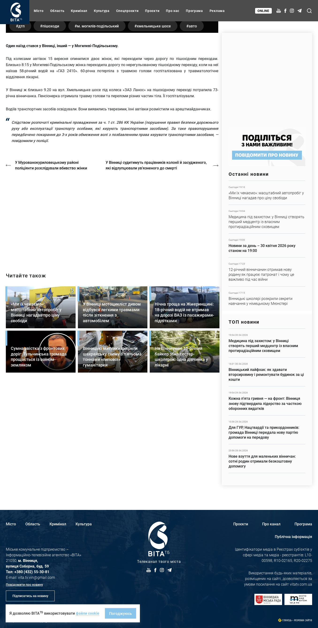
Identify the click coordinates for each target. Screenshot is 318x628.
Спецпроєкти (127, 10)
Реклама (217, 10)
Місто (39, 10)
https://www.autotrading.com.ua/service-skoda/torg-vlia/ (267, 78)
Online (263, 10)
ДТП (22, 131)
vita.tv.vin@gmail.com (36, 577)
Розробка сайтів (303, 620)
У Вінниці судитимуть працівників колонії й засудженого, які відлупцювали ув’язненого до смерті (156, 271)
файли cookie (87, 613)
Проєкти (152, 10)
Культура (102, 10)
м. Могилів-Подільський (101, 131)
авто (198, 131)
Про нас (172, 10)
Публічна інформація (293, 536)
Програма (194, 10)
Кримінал (79, 10)
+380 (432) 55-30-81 (31, 571)
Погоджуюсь (120, 613)
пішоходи (52, 131)
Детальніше (267, 192)
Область (57, 10)
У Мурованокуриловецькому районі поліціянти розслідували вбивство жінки (51, 271)
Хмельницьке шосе (158, 131)
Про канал (271, 523)
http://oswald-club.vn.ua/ (112, 323)
